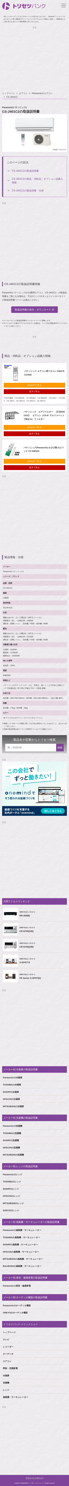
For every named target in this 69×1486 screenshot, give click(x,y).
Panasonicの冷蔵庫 (12, 1077)
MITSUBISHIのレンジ (13, 1203)
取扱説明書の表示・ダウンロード (33, 309)
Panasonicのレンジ (12, 1174)
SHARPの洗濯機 (11, 1140)
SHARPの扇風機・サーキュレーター (20, 1244)
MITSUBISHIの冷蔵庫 (13, 1106)
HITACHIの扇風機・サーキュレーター (21, 1252)
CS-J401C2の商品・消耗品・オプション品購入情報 (37, 181)
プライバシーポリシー (35, 1478)
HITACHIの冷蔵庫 (11, 1099)
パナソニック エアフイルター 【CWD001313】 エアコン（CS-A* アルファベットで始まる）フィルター (44, 415)
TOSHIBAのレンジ (12, 1181)
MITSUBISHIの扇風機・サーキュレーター (23, 1259)
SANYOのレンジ (11, 1210)
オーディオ (8, 1354)
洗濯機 (6, 1383)
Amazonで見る (34, 385)
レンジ (6, 1390)
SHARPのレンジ (11, 1189)
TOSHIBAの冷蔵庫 (12, 1084)
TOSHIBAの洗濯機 (12, 1133)
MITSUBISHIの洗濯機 (13, 1155)
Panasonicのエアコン (42, 93)
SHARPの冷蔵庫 (11, 1092)
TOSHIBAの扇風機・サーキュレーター (21, 1237)
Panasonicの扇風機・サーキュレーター (22, 1230)
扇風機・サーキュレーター (15, 1397)
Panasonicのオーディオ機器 (17, 1305)
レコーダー (8, 1347)
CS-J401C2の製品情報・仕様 (28, 190)
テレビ (6, 1339)
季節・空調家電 (10, 1368)
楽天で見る (34, 391)
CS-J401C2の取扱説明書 (25, 171)
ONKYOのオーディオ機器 (15, 1312)
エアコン (23, 93)
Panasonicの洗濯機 (12, 1126)
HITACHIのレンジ (11, 1196)
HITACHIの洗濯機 (11, 1147)
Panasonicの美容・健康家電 (17, 1286)
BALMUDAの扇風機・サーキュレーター (22, 1266)
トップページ (8, 93)
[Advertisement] (34, 59)
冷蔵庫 (6, 1375)
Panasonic (62, 149)
